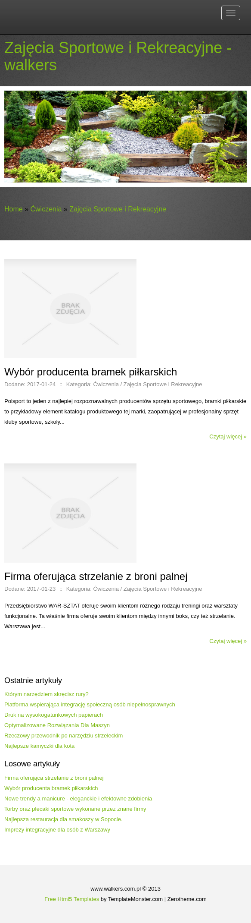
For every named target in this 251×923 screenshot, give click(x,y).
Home (13, 209)
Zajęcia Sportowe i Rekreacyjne (117, 209)
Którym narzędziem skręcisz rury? (46, 694)
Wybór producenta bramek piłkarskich (51, 788)
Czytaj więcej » (228, 436)
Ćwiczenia (46, 209)
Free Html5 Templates (71, 899)
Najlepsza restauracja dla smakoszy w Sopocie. (63, 819)
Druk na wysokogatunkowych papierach (53, 715)
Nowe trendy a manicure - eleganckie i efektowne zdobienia (78, 798)
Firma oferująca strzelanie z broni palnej (54, 778)
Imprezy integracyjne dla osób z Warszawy (57, 829)
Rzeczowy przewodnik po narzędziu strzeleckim (63, 735)
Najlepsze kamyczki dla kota (39, 746)
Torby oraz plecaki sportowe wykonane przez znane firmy (75, 809)
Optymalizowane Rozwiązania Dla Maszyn (57, 725)
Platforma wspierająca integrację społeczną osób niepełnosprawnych (89, 704)
